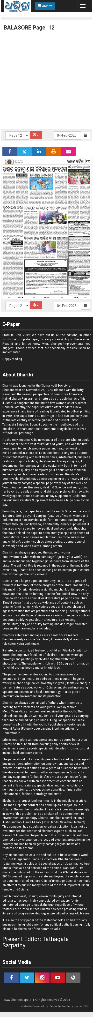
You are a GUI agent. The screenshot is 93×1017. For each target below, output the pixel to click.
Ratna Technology (61, 1006)
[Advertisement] (45, 81)
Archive (45, 6)
